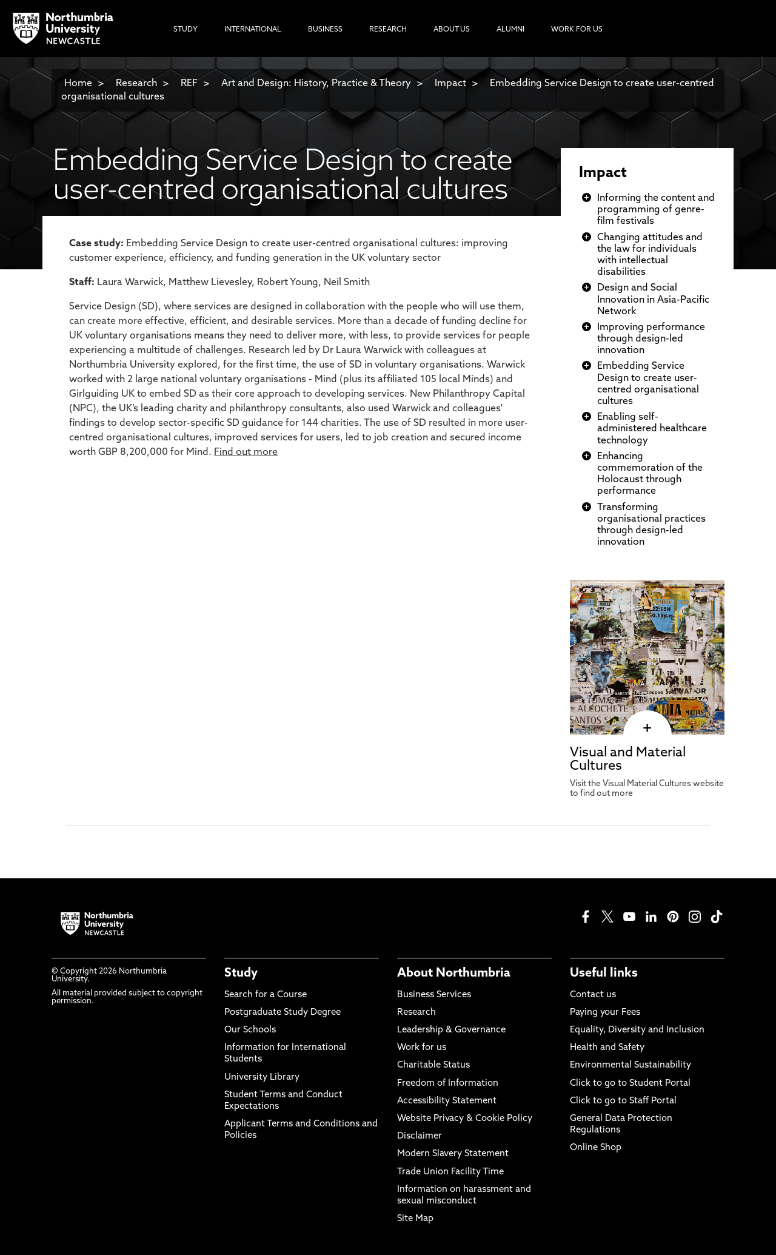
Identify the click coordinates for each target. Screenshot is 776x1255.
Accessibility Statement (447, 1101)
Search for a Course (265, 995)
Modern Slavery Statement (453, 1154)
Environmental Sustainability (630, 1065)
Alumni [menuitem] (510, 29)
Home (78, 84)
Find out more (246, 452)
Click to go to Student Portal (630, 1083)
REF (189, 84)
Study (241, 973)
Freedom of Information (447, 1083)
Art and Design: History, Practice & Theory (316, 84)
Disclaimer (419, 1136)
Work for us (421, 1047)
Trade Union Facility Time (450, 1172)
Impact (450, 84)
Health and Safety (607, 1047)
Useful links (604, 973)
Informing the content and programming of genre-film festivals (656, 209)
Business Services (434, 995)
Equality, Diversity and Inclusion (637, 1030)
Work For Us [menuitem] (577, 29)
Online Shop (595, 1147)
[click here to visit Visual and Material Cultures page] (647, 728)
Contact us (593, 995)
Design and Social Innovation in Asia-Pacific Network (653, 299)
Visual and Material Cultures (628, 759)
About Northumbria (453, 973)
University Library (261, 1077)
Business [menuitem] (325, 29)
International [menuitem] (252, 29)
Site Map (415, 1218)
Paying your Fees (605, 1012)
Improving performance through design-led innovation (651, 339)
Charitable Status (433, 1065)
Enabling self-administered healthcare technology (652, 428)
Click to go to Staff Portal (623, 1101)
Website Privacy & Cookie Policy (464, 1118)
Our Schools (250, 1030)
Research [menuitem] (388, 29)
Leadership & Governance (451, 1030)
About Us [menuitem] (451, 29)
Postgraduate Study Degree (282, 1012)
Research (136, 84)
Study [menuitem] (185, 29)
